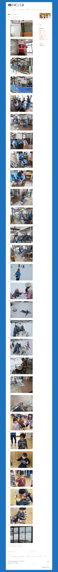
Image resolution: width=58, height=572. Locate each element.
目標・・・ (40, 34)
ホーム (8, 9)
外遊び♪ (40, 32)
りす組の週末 (41, 36)
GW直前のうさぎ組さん (42, 39)
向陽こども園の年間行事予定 (20, 9)
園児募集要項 (27, 9)
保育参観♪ (40, 30)
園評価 (44, 9)
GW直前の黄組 (41, 37)
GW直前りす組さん (41, 38)
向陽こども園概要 (13, 9)
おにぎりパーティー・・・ (12, 551)
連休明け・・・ (41, 31)
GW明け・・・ (41, 33)
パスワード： (48, 564)
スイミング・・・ (32, 551)
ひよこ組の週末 (41, 35)
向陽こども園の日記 (39, 9)
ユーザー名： (48, 562)
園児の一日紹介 (33, 9)
